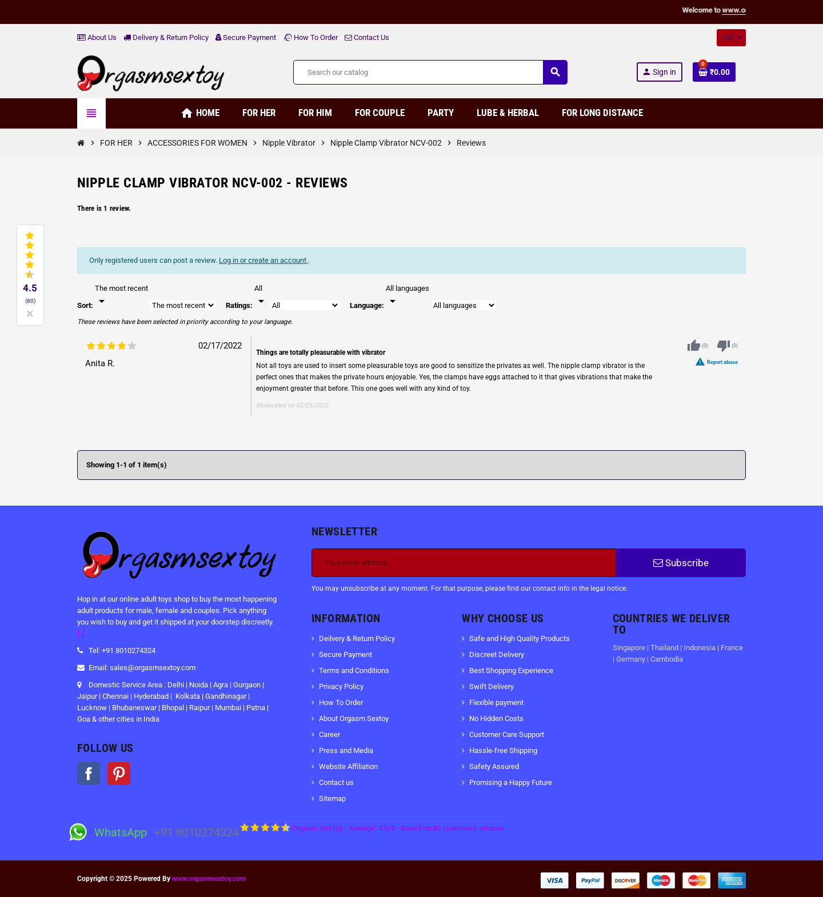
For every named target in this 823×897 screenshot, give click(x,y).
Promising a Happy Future (510, 782)
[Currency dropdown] (731, 37)
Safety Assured (494, 766)
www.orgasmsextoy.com (209, 879)
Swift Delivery (491, 686)
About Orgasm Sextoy (354, 718)
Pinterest (118, 773)
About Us (97, 37)
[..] (80, 633)
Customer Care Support (506, 734)
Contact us (336, 782)
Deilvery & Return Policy (357, 638)
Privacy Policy (341, 686)
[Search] (430, 72)
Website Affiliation (348, 766)
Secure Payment (245, 37)
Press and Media (346, 750)
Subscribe (681, 562)
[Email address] (463, 562)
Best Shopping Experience (511, 670)
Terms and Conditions (354, 670)
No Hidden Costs (496, 718)
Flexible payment (496, 702)
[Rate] (261, 295)
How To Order (310, 37)
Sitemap (332, 798)
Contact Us (367, 37)
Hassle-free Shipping (503, 750)
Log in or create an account (263, 260)
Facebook (88, 773)
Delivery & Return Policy (166, 37)
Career (329, 734)
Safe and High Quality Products (519, 638)
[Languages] (407, 295)
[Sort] (121, 295)
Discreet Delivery (496, 654)
